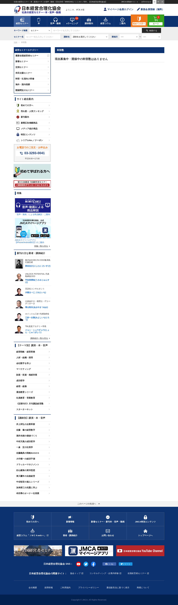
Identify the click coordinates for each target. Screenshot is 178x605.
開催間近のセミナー (24, 90)
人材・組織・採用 (24, 357)
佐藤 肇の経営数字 (25, 430)
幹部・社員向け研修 (24, 78)
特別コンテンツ (25, 134)
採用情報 (48, 587)
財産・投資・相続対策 (26, 375)
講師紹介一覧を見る (40, 338)
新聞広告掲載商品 (26, 122)
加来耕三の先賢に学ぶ (26, 487)
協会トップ (75, 573)
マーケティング (23, 369)
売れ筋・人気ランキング (30, 111)
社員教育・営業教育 (25, 398)
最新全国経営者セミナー (26, 55)
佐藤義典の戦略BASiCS (27, 453)
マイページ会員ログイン (118, 9)
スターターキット (24, 409)
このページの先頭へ (89, 503)
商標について (143, 587)
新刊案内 (22, 117)
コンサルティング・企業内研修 (104, 573)
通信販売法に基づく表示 (117, 587)
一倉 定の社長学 (24, 447)
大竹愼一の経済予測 (25, 459)
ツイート (125, 564)
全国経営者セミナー (137, 573)
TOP (15, 42)
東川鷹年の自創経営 (25, 476)
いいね (109, 564)
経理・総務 (21, 386)
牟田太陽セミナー (23, 73)
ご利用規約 (65, 587)
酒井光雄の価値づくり (26, 436)
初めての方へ (24, 105)
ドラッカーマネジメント (27, 464)
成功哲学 (20, 380)
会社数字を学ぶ (23, 363)
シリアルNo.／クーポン (29, 140)
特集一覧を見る (42, 246)
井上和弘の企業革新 (25, 424)
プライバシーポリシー (88, 587)
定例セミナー (21, 67)
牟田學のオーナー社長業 (27, 493)
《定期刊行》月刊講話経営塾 (30, 403)
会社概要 (33, 587)
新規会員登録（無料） (150, 9)
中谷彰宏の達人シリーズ (27, 482)
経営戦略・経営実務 (25, 352)
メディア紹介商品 (27, 128)
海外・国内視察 (22, 84)
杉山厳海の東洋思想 (25, 470)
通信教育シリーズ (24, 392)
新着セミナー (21, 61)
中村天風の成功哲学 (25, 441)
